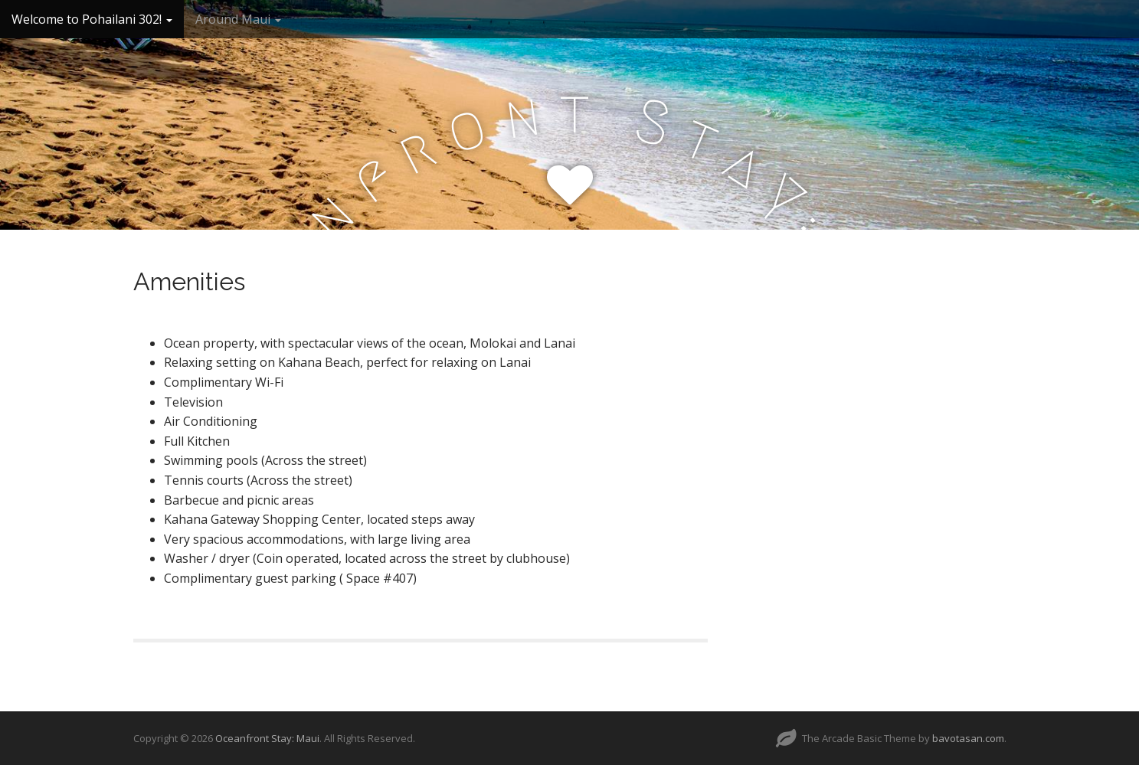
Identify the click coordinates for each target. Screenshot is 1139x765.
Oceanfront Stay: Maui (267, 738)
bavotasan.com (968, 738)
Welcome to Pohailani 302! (91, 19)
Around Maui (238, 19)
